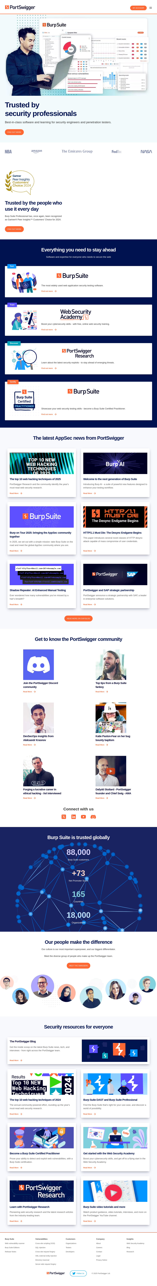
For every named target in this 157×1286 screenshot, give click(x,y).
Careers (99, 1252)
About (98, 1248)
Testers (68, 1252)
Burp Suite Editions (12, 1252)
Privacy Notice (101, 1265)
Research (130, 1256)
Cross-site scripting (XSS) (45, 1248)
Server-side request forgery (45, 1269)
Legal (98, 1261)
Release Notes (10, 1256)
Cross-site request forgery (45, 1256)
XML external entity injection (46, 1261)
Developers (70, 1256)
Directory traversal (42, 1265)
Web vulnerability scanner (15, 1248)
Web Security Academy (135, 1248)
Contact (99, 1256)
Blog (128, 1252)
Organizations (71, 1248)
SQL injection (40, 1252)
